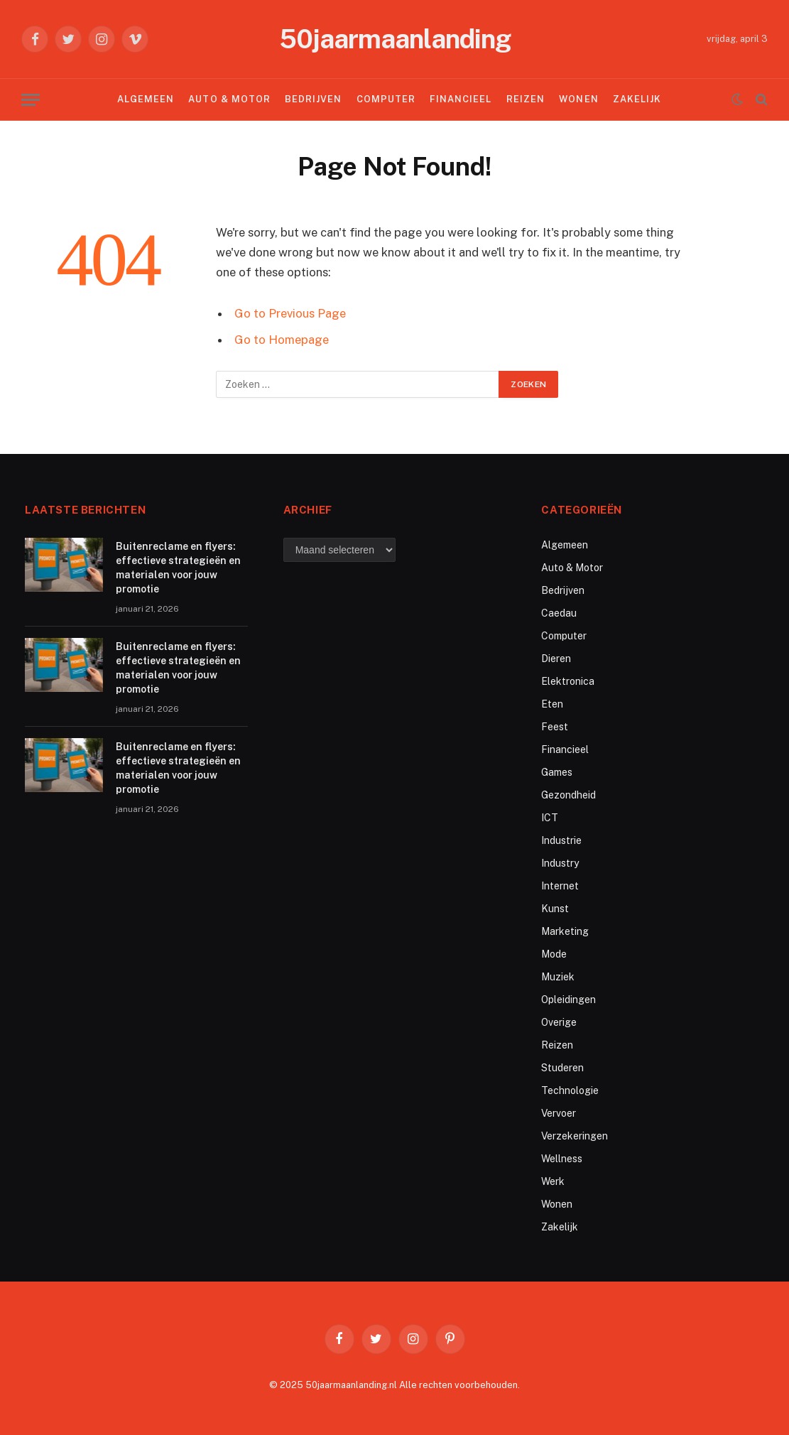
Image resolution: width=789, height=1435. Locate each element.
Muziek (558, 976)
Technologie (570, 1090)
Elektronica (567, 681)
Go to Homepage (281, 339)
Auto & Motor (229, 99)
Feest (554, 726)
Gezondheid (568, 795)
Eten (552, 704)
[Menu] (30, 100)
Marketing (565, 931)
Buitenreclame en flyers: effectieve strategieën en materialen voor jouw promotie (178, 568)
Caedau (559, 613)
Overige (559, 1022)
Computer (386, 99)
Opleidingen (568, 999)
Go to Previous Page (290, 313)
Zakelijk (637, 99)
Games (556, 772)
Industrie (561, 840)
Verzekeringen (574, 1136)
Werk (553, 1181)
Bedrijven (313, 99)
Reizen (525, 99)
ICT (549, 817)
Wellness (561, 1158)
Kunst (555, 908)
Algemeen (145, 99)
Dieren (556, 658)
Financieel (460, 99)
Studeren (562, 1067)
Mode (554, 954)
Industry (560, 863)
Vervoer (558, 1113)
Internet (560, 886)
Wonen (578, 99)
